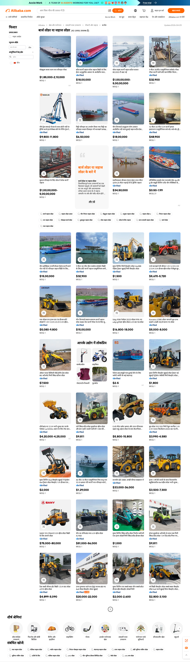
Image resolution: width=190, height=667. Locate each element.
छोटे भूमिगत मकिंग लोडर (139, 650)
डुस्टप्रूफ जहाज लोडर (84, 220)
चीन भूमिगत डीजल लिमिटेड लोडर (91, 656)
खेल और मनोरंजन (55, 25)
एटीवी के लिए (34, 656)
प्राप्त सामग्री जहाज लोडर (145, 220)
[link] (186, 640)
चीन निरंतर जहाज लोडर (86, 214)
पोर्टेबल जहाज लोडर (34, 650)
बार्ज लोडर (163, 220)
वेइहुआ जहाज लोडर (107, 214)
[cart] (144, 11)
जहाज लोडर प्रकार (65, 214)
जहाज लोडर (158, 650)
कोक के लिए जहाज (123, 220)
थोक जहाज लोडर (104, 220)
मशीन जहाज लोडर (54, 650)
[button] (109, 10)
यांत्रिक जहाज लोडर (52, 656)
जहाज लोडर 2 (145, 214)
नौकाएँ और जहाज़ (91, 25)
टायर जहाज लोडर (118, 650)
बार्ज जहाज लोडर (46, 214)
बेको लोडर (112, 656)
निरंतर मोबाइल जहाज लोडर (76, 650)
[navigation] (21, 317)
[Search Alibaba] (73, 10)
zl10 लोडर (69, 656)
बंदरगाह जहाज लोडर (98, 650)
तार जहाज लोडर (46, 220)
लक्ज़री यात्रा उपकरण (73, 25)
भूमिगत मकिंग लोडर (16, 656)
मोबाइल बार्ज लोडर (65, 220)
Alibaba (41, 25)
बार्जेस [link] (104, 25)
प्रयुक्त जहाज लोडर (127, 214)
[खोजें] (118, 10)
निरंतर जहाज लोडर (163, 214)
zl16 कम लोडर (128, 656)
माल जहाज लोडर (46, 226)
